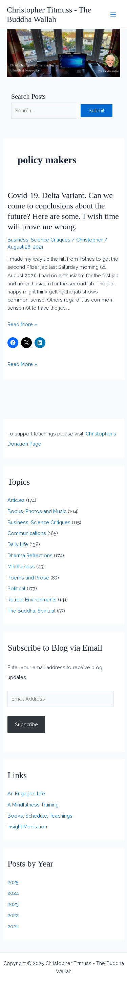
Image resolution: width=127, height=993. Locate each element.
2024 (13, 893)
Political (16, 588)
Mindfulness (21, 566)
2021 (12, 926)
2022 (13, 915)
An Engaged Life (26, 793)
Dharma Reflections (29, 555)
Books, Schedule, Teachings (39, 816)
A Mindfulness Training (33, 804)
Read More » (22, 324)
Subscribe (26, 724)
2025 (13, 882)
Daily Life (17, 544)
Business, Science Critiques (38, 240)
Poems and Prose (28, 577)
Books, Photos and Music (36, 511)
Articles (16, 500)
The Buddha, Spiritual (31, 611)
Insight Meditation (27, 826)
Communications (26, 533)
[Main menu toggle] (113, 14)
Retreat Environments (32, 599)
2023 (13, 904)
